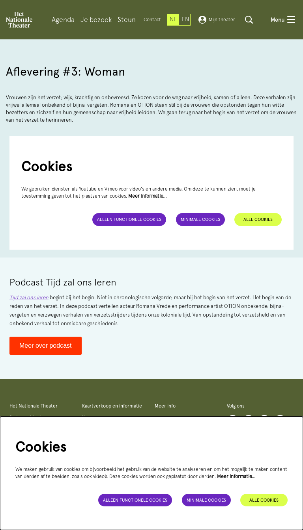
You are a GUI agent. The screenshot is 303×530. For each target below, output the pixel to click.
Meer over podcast (45, 345)
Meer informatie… (147, 196)
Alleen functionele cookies (129, 219)
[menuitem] (63, 19)
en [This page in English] (185, 19)
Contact (152, 19)
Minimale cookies (200, 219)
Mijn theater (216, 20)
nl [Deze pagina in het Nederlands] (173, 19)
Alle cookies (258, 219)
